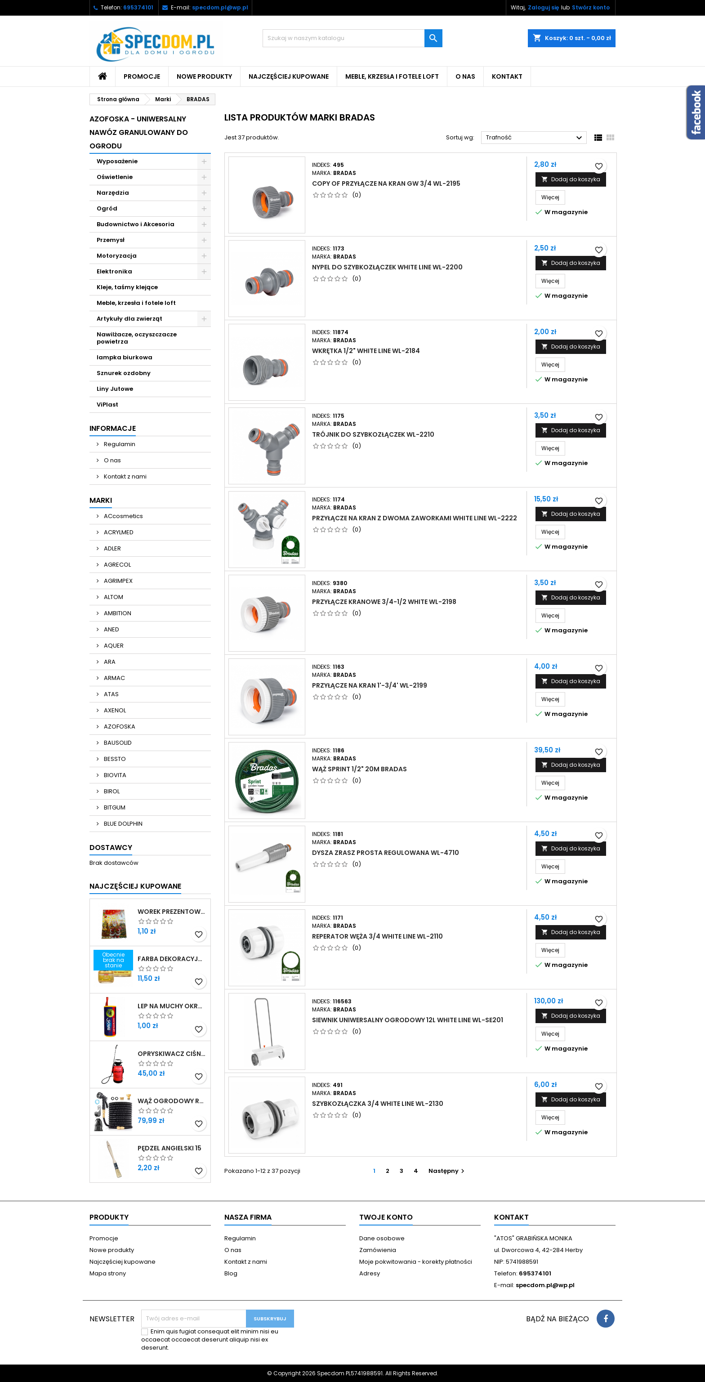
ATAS (111, 694)
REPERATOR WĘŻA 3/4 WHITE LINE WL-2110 (377, 936)
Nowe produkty (204, 76)
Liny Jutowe (115, 389)
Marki (100, 500)
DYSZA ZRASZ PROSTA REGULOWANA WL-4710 (385, 852)
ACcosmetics (123, 516)
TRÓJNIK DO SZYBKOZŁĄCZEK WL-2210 (373, 434)
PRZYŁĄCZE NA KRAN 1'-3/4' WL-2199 (369, 685)
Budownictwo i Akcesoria (135, 224)
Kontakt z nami (125, 476)
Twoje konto (386, 1217)
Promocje (142, 76)
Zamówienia (377, 1250)
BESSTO (114, 759)
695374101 (138, 7)
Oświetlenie (115, 177)
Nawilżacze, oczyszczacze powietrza (137, 338)
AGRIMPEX (118, 581)
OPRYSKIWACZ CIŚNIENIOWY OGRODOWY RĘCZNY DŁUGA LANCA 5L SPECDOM (172, 1053)
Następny (447, 1171)
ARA (109, 661)
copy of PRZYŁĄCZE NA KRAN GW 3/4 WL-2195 (386, 183)
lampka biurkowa (124, 357)
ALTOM (113, 597)
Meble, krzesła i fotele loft (392, 76)
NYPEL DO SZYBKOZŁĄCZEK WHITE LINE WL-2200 (387, 267)
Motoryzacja (117, 255)
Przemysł (111, 240)
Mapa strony (107, 1273)
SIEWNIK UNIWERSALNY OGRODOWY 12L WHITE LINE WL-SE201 (407, 1019)
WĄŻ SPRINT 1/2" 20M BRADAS (359, 769)
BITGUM (114, 807)
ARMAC (114, 678)
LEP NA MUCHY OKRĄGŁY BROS (172, 1006)
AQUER (113, 645)
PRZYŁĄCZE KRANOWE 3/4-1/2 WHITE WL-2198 (384, 601)
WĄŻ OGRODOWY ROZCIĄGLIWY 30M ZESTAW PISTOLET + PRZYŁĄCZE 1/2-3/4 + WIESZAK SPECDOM (172, 1101)
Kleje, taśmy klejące (127, 287)
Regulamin (119, 444)
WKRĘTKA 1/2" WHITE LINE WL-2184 (366, 350)
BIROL (111, 791)
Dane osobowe (382, 1238)
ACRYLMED (118, 532)
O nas (465, 76)
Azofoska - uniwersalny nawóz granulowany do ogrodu (138, 132)
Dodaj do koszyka (570, 179)
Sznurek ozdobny (124, 373)
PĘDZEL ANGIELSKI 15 (169, 1148)
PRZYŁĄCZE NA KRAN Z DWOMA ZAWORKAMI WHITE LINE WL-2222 (414, 518)
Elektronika (114, 271)
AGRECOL (117, 564)
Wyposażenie (117, 161)
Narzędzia (113, 192)
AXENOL (114, 710)
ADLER (112, 548)
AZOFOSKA (119, 726)
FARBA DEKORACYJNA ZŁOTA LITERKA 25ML (172, 958)
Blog (230, 1273)
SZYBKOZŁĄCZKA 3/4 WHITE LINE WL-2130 (377, 1103)
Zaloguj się (543, 7)
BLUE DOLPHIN (123, 823)
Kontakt (507, 76)
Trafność (535, 138)
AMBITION (117, 613)
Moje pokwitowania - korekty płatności (415, 1261)
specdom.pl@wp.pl (220, 7)
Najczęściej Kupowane (135, 886)
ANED (111, 629)
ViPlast (107, 404)
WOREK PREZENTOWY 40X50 (172, 911)
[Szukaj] (352, 38)
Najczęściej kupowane (289, 76)
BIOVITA (114, 775)
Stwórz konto (591, 7)
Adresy (369, 1273)
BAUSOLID (117, 742)
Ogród (107, 208)
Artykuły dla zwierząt (129, 318)
